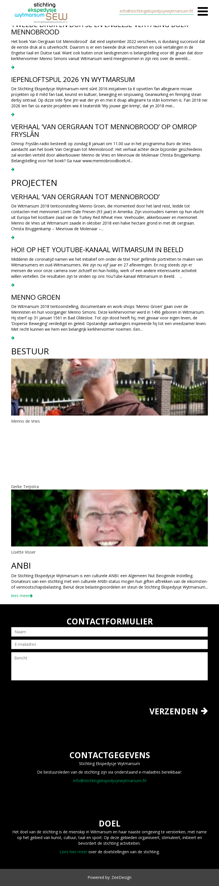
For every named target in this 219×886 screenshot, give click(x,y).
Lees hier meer (73, 851)
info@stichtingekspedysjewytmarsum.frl (156, 11)
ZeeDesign (121, 877)
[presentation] (54, 696)
